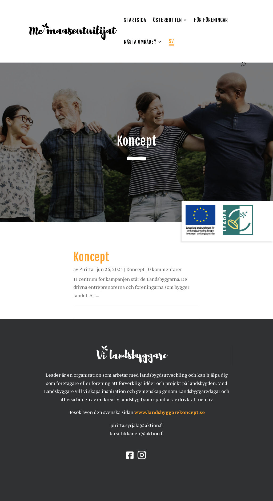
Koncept (91, 257)
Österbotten (167, 20)
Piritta (86, 269)
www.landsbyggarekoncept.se (169, 412)
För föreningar (211, 20)
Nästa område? (140, 42)
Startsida (135, 20)
